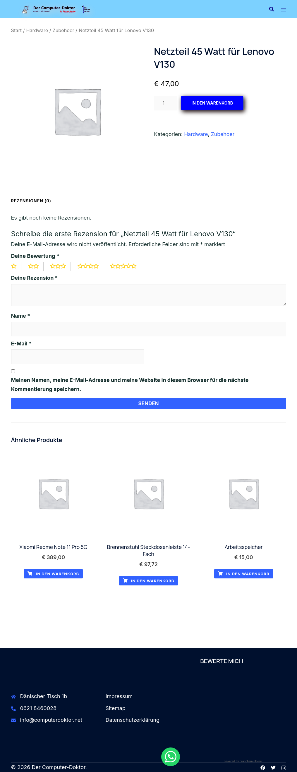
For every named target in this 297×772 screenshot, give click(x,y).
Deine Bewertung (35, 256)
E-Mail (21, 343)
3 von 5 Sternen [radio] (61, 266)
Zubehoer (64, 30)
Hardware (37, 30)
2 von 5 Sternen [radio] (36, 266)
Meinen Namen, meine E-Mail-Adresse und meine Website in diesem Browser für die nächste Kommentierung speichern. (130, 384)
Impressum (119, 697)
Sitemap (116, 709)
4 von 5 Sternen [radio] (92, 266)
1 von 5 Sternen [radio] (16, 266)
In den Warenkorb (212, 102)
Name (20, 316)
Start (16, 30)
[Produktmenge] (165, 103)
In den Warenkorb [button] (53, 574)
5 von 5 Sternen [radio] (127, 266)
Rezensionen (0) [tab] (31, 200)
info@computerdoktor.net (52, 721)
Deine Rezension (34, 278)
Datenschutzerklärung (133, 721)
